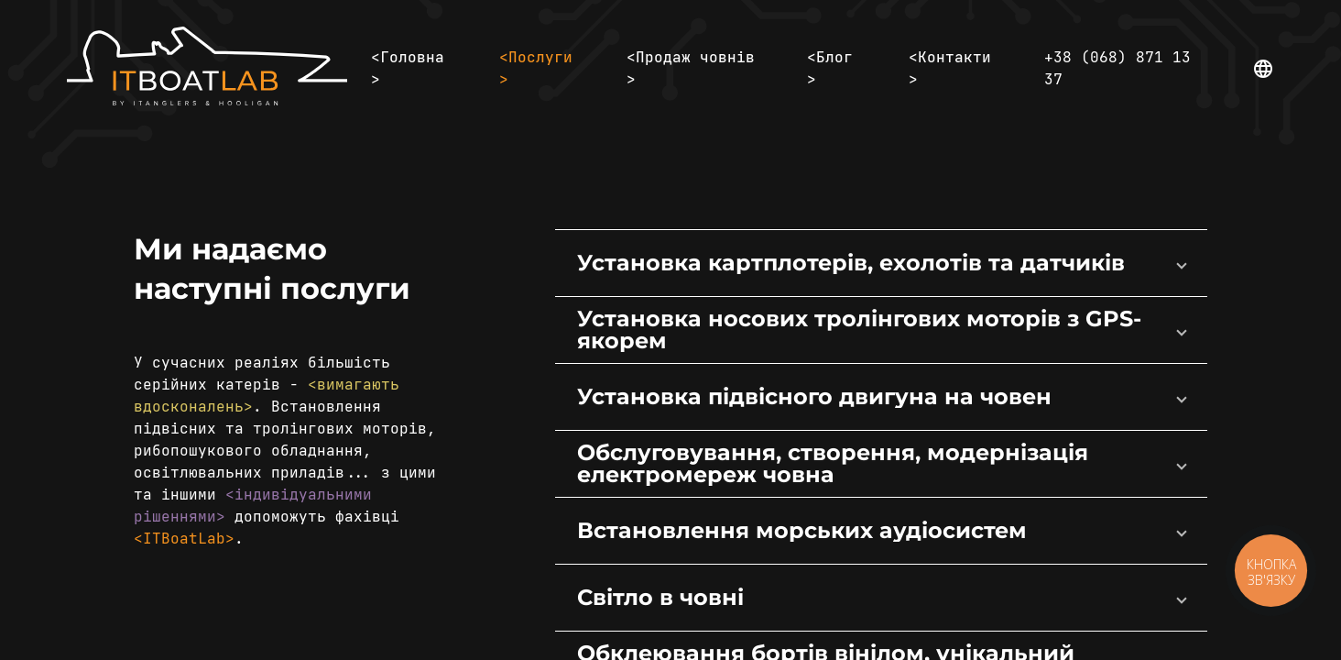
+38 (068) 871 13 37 (1117, 68)
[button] (880, 263)
